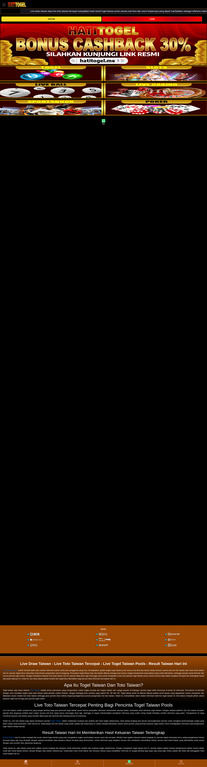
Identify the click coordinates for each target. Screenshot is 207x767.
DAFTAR (51, 19)
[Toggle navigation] (4, 4)
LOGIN (152, 19)
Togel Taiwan (56, 721)
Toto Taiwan (35, 690)
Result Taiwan (8, 737)
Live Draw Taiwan (10, 670)
